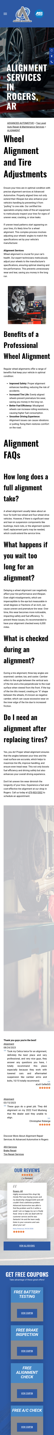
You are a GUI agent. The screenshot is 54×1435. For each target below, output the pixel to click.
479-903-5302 (35, 792)
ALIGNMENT (13, 130)
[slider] (44, 1088)
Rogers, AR (18, 1191)
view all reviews (27, 1245)
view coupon (27, 1313)
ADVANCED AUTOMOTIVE (20, 123)
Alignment (9, 1044)
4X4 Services (10, 1147)
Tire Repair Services (14, 1154)
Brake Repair (10, 1150)
